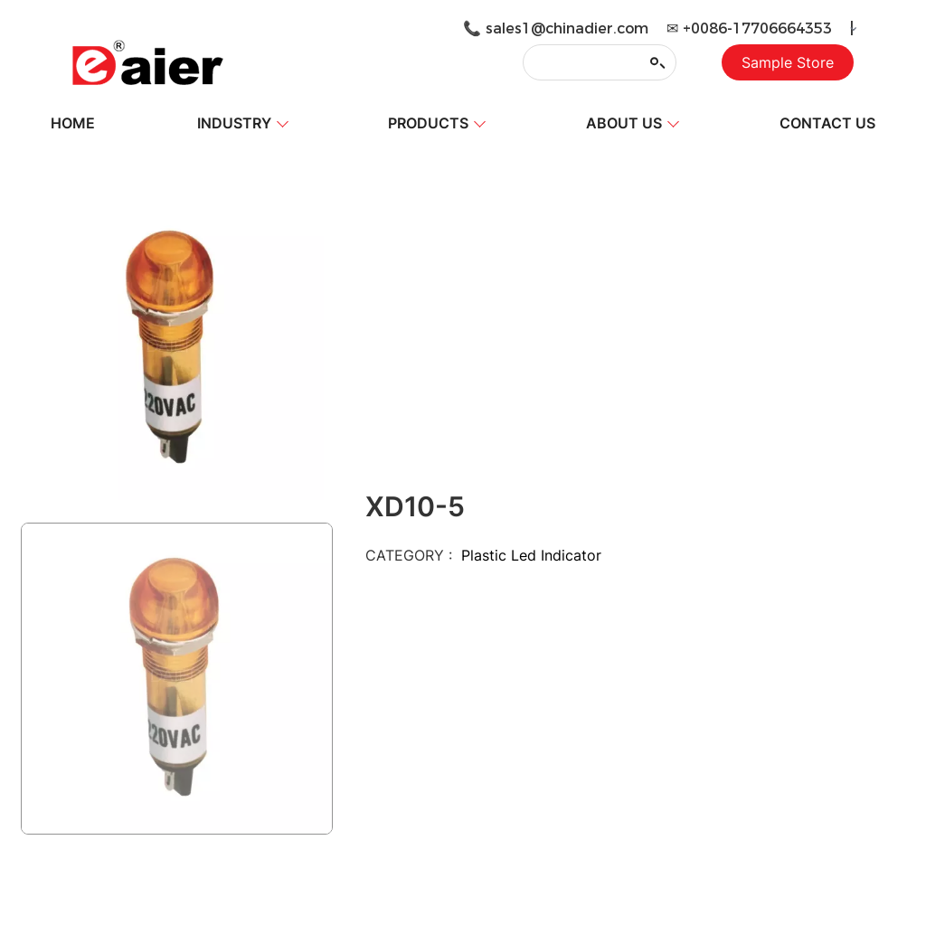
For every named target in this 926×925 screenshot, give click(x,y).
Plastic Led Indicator (531, 555)
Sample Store (788, 62)
